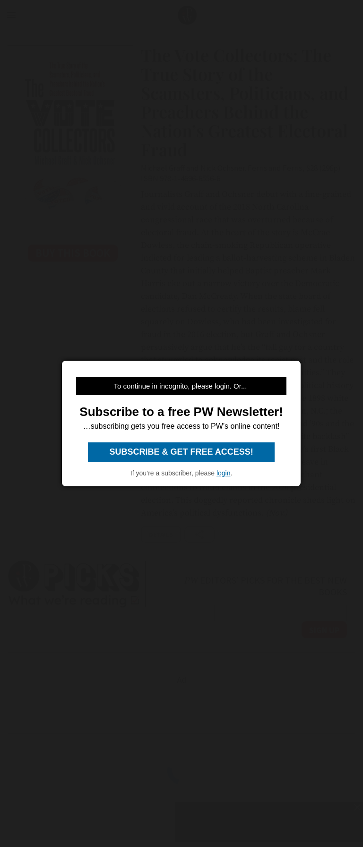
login (223, 473)
